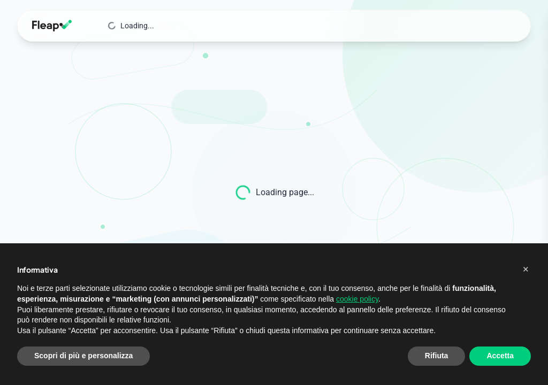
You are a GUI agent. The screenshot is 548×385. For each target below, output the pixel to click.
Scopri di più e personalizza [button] (83, 355)
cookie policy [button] (357, 299)
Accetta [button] (500, 355)
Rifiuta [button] (436, 355)
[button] (525, 269)
